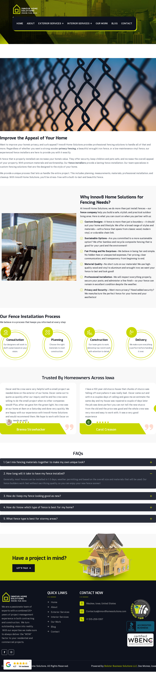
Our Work (102, 23)
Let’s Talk (24, 568)
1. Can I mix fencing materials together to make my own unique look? (44, 462)
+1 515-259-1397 (94, 619)
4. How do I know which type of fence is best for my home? (39, 507)
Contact (126, 23)
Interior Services (78, 23)
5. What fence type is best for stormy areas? (31, 518)
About (31, 23)
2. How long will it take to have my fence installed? (34, 473)
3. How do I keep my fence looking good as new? (32, 496)
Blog (115, 23)
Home (20, 23)
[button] (18, 664)
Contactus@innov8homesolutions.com (106, 611)
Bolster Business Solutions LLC (120, 666)
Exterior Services (49, 23)
